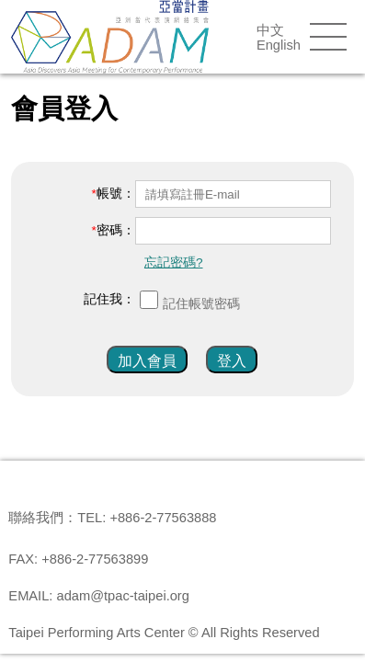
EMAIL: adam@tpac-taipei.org (98, 595)
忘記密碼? (173, 262)
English (279, 45)
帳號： (116, 193)
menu (328, 37)
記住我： (109, 299)
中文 (270, 30)
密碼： (116, 230)
